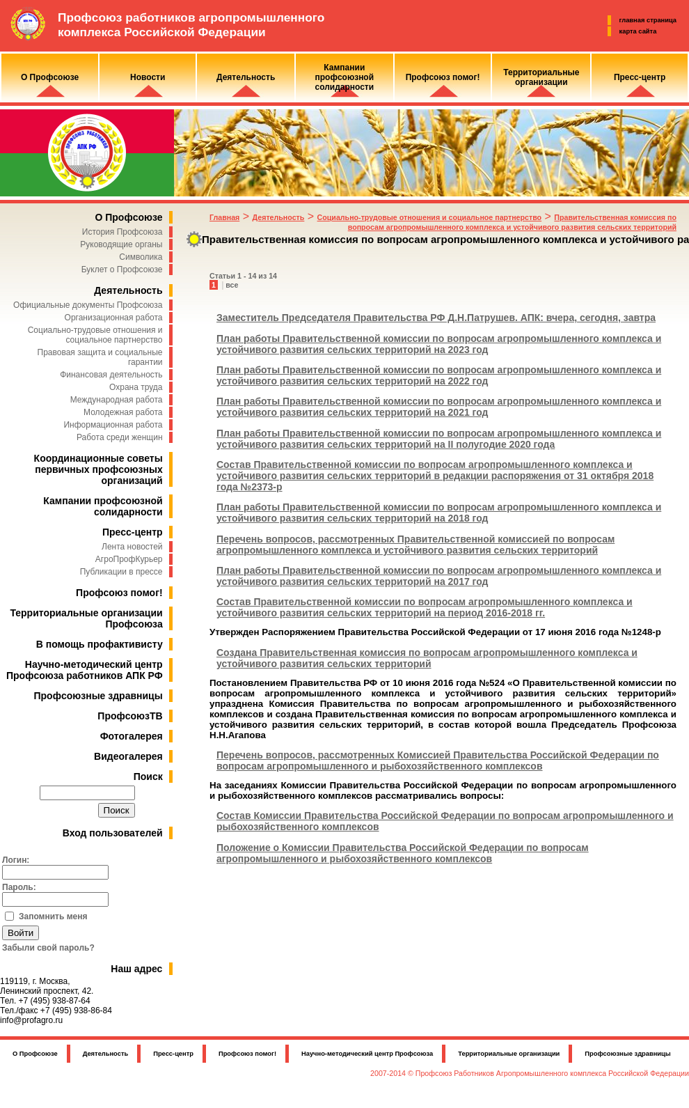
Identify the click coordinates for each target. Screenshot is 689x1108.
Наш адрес (136, 968)
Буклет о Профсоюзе (122, 269)
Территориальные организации (509, 1053)
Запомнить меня (53, 916)
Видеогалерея (128, 756)
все (231, 285)
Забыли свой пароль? (48, 948)
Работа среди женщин (120, 437)
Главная (224, 217)
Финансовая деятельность (111, 375)
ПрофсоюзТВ (129, 715)
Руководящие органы (121, 244)
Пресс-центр (132, 532)
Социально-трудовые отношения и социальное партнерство (95, 335)
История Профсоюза (122, 232)
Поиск (148, 776)
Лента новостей (132, 547)
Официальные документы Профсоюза (87, 305)
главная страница (647, 20)
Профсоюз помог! (119, 592)
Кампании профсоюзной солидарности (102, 506)
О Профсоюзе (128, 217)
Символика (140, 257)
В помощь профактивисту (99, 644)
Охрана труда (136, 387)
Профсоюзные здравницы (98, 695)
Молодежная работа (123, 412)
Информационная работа (112, 425)
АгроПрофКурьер (129, 559)
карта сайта (638, 31)
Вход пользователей (113, 832)
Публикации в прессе (121, 572)
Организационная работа (114, 317)
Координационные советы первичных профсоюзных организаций (98, 469)
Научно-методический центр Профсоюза (367, 1053)
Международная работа (116, 400)
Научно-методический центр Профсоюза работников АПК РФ (84, 670)
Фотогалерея (131, 736)
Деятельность (128, 290)
